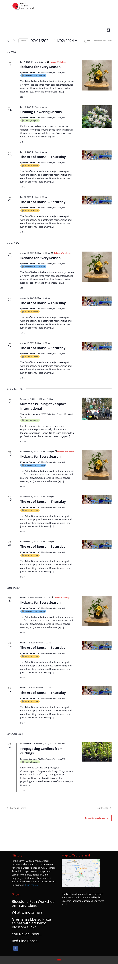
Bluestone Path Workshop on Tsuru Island (33, 903)
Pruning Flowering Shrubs (41, 112)
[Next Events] (14, 40)
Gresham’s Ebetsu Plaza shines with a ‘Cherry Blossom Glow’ (31, 923)
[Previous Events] (8, 40)
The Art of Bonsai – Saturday (42, 202)
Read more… (31, 884)
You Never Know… (27, 933)
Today (23, 40)
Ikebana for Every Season (40, 67)
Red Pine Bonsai (25, 940)
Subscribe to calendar (95, 818)
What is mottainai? (27, 912)
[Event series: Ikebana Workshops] (56, 62)
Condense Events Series (102, 40)
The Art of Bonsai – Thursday (43, 157)
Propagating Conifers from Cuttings (41, 751)
